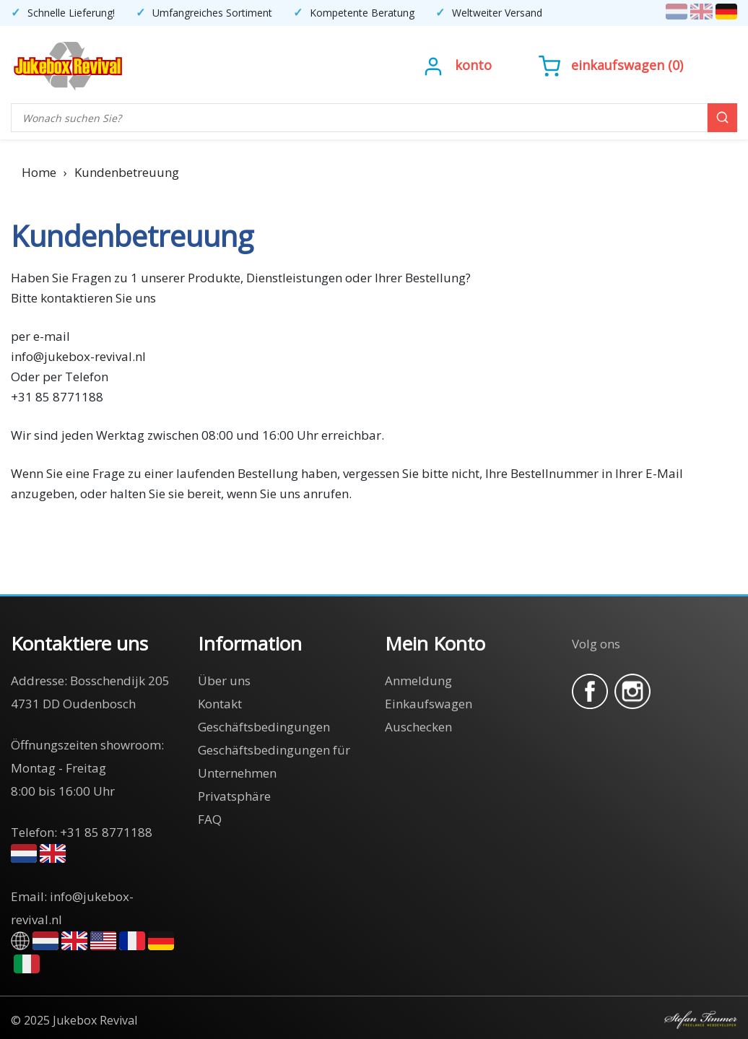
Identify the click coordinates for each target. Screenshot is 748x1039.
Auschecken (418, 726)
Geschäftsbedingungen (264, 726)
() (611, 65)
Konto (473, 65)
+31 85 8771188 (106, 832)
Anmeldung (418, 680)
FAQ (210, 819)
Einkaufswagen (617, 65)
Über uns (224, 680)
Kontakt (220, 703)
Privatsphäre (234, 796)
